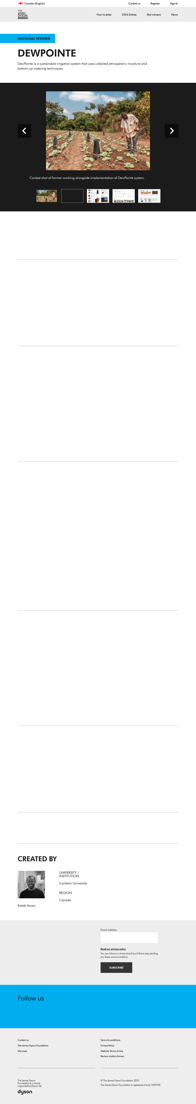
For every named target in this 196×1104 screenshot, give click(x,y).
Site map (22, 1051)
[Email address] (129, 937)
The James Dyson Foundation (33, 1045)
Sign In (174, 3)
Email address (109, 930)
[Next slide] (171, 131)
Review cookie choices (112, 1056)
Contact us (134, 3)
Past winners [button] (154, 14)
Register (155, 3)
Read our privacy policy (113, 949)
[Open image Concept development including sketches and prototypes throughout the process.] (124, 196)
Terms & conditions (110, 1040)
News (174, 14)
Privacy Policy (107, 1045)
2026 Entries (129, 14)
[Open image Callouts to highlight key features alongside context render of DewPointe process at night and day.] (98, 196)
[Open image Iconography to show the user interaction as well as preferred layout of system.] (149, 196)
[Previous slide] (24, 131)
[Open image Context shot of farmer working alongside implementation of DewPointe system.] (47, 196)
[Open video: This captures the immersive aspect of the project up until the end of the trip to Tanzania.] (72, 196)
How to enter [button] (104, 14)
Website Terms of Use (112, 1051)
